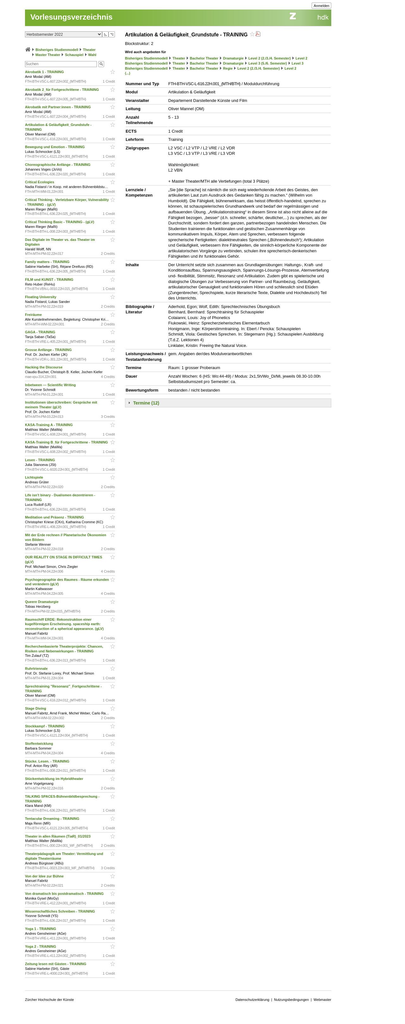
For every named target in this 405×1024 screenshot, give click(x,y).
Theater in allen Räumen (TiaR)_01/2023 (58, 836)
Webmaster (322, 1000)
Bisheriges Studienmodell (56, 50)
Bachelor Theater (204, 58)
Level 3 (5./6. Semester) (267, 63)
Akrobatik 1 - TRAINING (45, 72)
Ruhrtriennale (37, 668)
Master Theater (47, 55)
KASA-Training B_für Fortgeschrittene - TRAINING (67, 442)
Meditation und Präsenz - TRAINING (55, 517)
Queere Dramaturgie (42, 602)
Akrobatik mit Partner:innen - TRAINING (58, 107)
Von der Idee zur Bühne (45, 876)
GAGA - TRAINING (40, 332)
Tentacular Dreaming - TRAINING (52, 818)
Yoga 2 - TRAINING (41, 946)
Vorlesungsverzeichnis (71, 17)
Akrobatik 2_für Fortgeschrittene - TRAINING (62, 89)
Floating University (41, 297)
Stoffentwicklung (39, 743)
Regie (228, 68)
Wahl (92, 55)
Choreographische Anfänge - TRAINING (58, 164)
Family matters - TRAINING (48, 262)
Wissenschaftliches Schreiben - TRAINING (60, 911)
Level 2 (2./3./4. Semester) (269, 58)
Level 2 (301, 58)
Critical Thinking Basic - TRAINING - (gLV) (60, 222)
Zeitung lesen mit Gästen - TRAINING (56, 964)
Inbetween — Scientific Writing (51, 385)
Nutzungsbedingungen (291, 1000)
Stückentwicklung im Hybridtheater (54, 779)
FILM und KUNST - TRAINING (49, 279)
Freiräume (34, 315)
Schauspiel (74, 55)
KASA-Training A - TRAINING (49, 425)
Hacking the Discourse (44, 367)
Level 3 (297, 63)
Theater (89, 50)
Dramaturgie (233, 58)
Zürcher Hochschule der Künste (49, 1000)
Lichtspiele (34, 477)
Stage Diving (36, 708)
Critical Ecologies (40, 182)
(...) (127, 73)
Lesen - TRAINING (40, 460)
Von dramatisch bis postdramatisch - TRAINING (65, 893)
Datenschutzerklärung (252, 1000)
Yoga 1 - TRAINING (41, 929)
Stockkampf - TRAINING (45, 726)
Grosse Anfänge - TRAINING (49, 350)
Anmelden (321, 6)
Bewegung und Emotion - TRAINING (55, 147)
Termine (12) (146, 402)
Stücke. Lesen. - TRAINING (47, 761)
